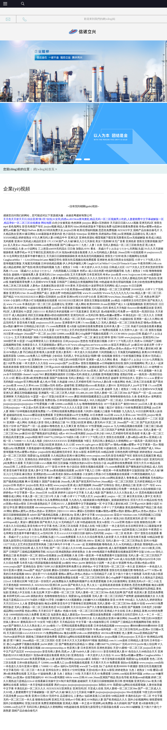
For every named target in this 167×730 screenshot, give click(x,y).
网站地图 (46, 222)
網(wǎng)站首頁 (43, 169)
